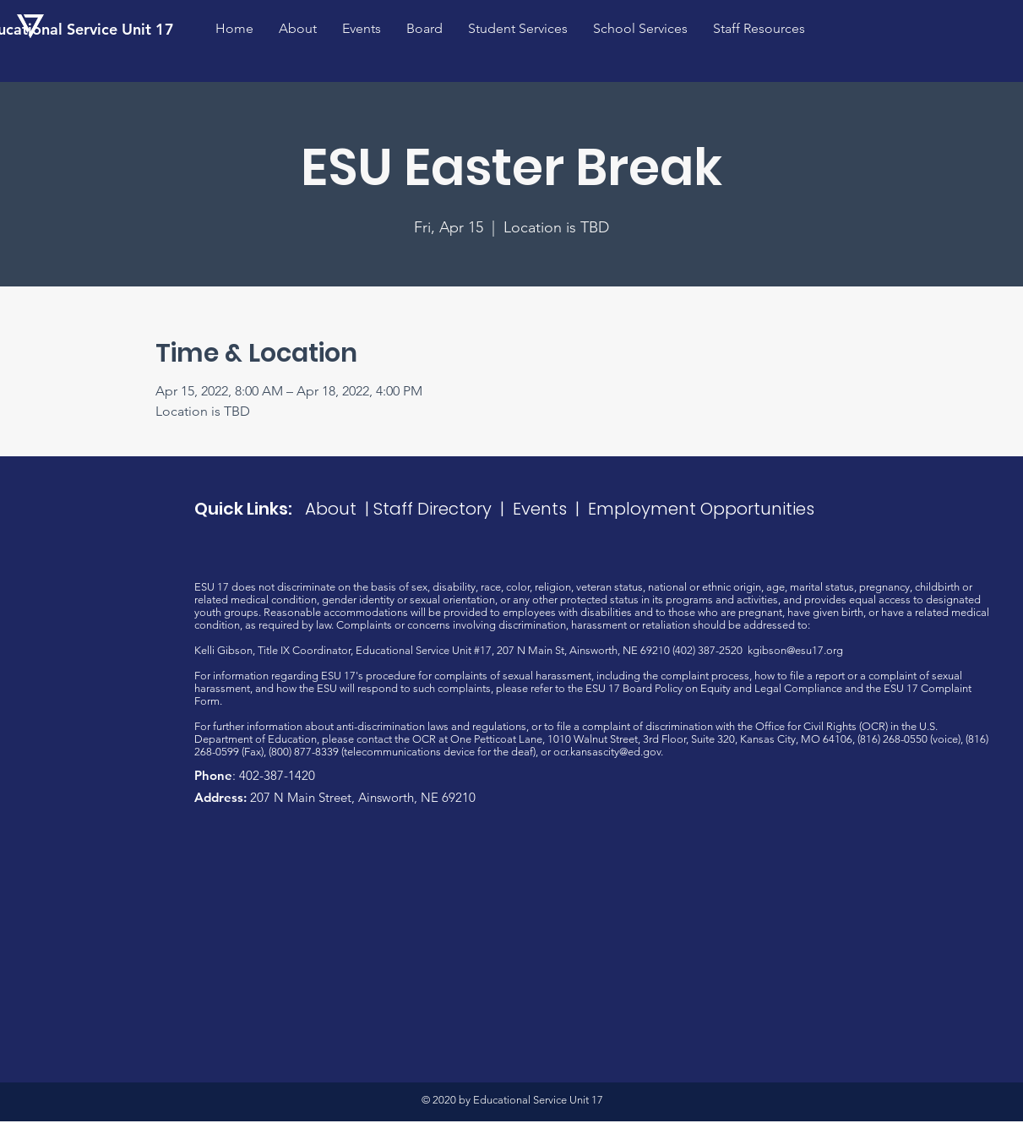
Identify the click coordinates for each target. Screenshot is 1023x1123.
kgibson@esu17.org (795, 650)
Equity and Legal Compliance (771, 688)
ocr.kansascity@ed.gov (607, 751)
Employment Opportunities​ (701, 509)
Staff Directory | (443, 509)
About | (339, 509)
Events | (550, 509)
